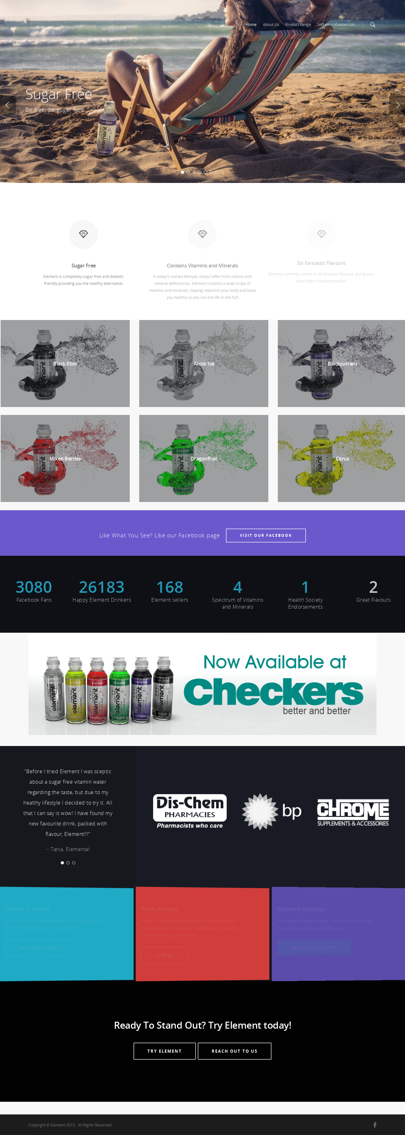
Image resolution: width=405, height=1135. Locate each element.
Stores (323, 24)
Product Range (298, 24)
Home (251, 24)
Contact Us (344, 24)
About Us (271, 24)
